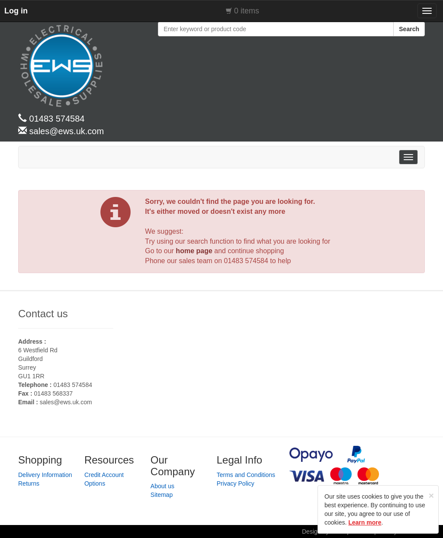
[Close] (431, 495)
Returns (28, 483)
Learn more (364, 522)
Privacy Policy (235, 483)
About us (162, 486)
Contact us (43, 313)
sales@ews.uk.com (66, 402)
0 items (246, 10)
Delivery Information (45, 474)
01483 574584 (246, 260)
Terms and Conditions (246, 474)
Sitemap (162, 494)
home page (194, 251)
